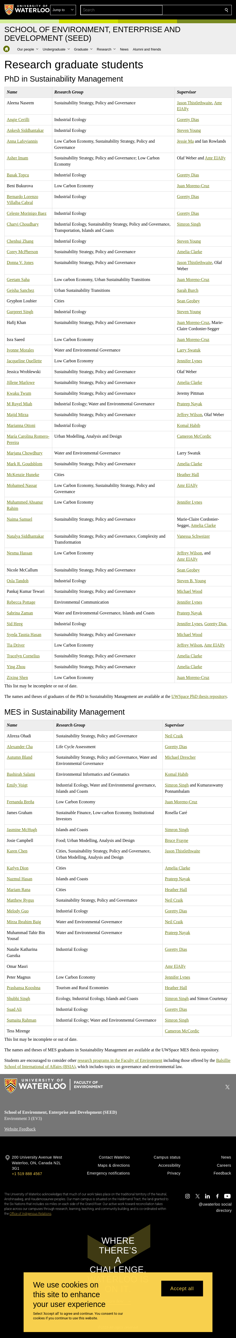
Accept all (182, 1288)
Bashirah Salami (21, 774)
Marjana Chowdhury (25, 453)
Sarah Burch (188, 290)
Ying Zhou (16, 666)
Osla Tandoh (18, 580)
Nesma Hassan (19, 553)
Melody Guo (18, 911)
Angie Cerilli (18, 119)
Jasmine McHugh (22, 829)
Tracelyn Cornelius (23, 656)
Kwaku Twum (19, 393)
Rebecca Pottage (21, 602)
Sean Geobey (188, 301)
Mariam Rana (18, 889)
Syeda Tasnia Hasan (24, 634)
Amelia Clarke (189, 251)
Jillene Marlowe (21, 382)
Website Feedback (20, 1129)
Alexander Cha (20, 746)
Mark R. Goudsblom (24, 463)
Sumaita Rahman (21, 1020)
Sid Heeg (15, 623)
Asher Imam (17, 158)
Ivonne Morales (20, 350)
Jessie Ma (185, 141)
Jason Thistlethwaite (194, 102)
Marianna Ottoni (21, 425)
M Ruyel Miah (19, 404)
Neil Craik (174, 735)
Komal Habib (188, 425)
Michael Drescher (180, 757)
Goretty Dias (188, 119)
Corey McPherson (22, 251)
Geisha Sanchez (20, 290)
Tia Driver (16, 645)
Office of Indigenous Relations (30, 1214)
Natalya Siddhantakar (25, 536)
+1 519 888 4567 (27, 1174)
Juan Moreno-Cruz (193, 185)
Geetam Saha (18, 279)
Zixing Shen (17, 677)
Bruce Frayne (176, 840)
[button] (187, 10)
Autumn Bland (19, 757)
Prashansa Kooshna (23, 987)
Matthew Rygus (20, 900)
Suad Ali (14, 1009)
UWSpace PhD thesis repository (199, 696)
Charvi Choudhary (23, 224)
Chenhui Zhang (20, 241)
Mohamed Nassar (22, 485)
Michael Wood (189, 591)
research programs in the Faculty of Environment (120, 1060)
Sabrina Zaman (20, 612)
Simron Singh (189, 224)
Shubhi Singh (18, 998)
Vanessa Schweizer (193, 536)
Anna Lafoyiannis (22, 141)
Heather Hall (188, 474)
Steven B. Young (191, 580)
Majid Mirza (17, 414)
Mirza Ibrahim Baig (24, 921)
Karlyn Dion (17, 867)
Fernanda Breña (20, 802)
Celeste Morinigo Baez (27, 213)
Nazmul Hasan (19, 878)
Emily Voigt (17, 784)
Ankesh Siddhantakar (25, 130)
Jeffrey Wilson (189, 414)
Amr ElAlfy (215, 158)
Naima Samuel (19, 519)
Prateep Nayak (189, 404)
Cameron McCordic (194, 436)
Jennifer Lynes (189, 361)
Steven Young (189, 130)
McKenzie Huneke (23, 474)
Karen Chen (17, 851)
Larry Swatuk (189, 350)
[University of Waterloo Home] (27, 9)
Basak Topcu (18, 175)
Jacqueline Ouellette (24, 361)
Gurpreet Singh (20, 311)
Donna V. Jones (20, 262)
